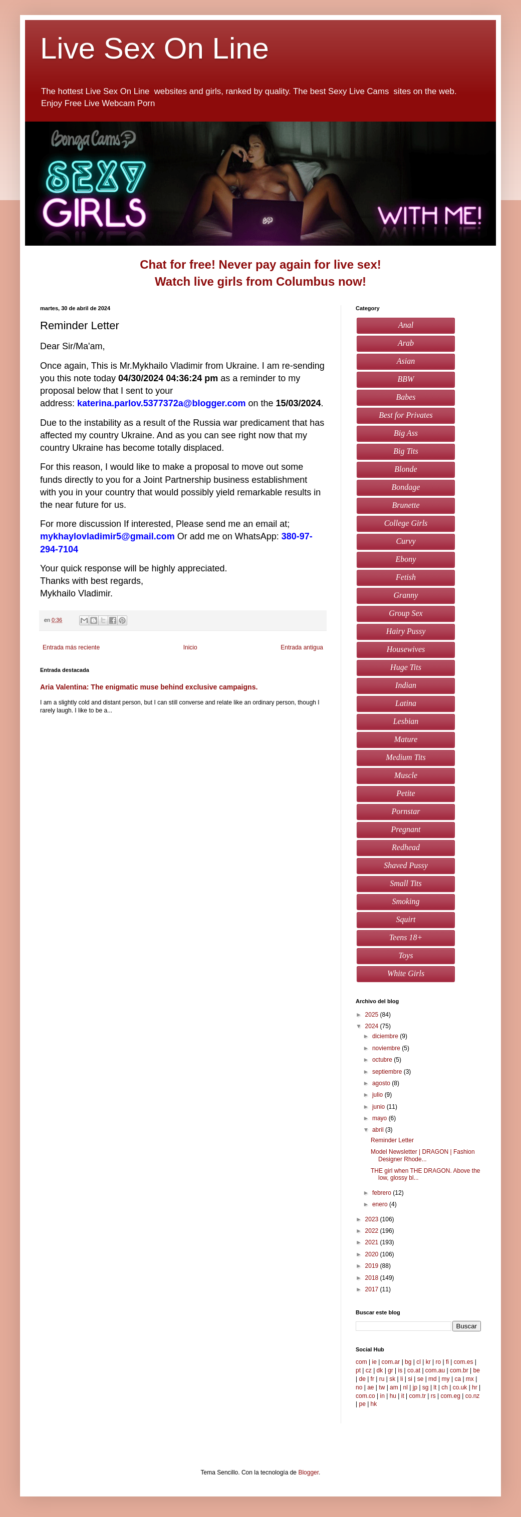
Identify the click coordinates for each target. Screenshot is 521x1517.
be (476, 1370)
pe (362, 1403)
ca (457, 1378)
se (420, 1378)
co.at (413, 1370)
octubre (383, 1059)
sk (392, 1378)
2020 (372, 1254)
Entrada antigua (302, 647)
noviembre (387, 1048)
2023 (372, 1219)
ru (382, 1378)
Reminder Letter (392, 1140)
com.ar (391, 1361)
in (382, 1395)
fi (447, 1361)
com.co (365, 1395)
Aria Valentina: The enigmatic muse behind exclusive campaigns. (148, 687)
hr (474, 1387)
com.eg (450, 1395)
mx (470, 1378)
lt (434, 1387)
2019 (372, 1265)
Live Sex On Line (159, 48)
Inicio (190, 647)
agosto (382, 1083)
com (361, 1361)
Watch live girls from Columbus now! (260, 281)
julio (378, 1094)
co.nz (472, 1395)
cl (418, 1361)
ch (444, 1387)
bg (408, 1361)
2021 (372, 1242)
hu (393, 1395)
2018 (372, 1277)
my (446, 1378)
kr (428, 1361)
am (394, 1387)
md (432, 1378)
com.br (459, 1370)
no (359, 1387)
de (362, 1378)
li (401, 1378)
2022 (372, 1230)
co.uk (460, 1387)
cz (369, 1370)
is (400, 1370)
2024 (372, 1026)
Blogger (308, 1472)
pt (358, 1370)
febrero (382, 1192)
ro (438, 1361)
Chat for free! (177, 264)
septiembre (388, 1071)
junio (379, 1106)
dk (380, 1370)
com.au (435, 1370)
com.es (463, 1361)
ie (374, 1361)
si (410, 1378)
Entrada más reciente (71, 647)
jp (415, 1387)
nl (405, 1387)
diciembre (386, 1036)
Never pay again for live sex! (300, 264)
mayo (380, 1118)
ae (370, 1387)
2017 (372, 1289)
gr (390, 1370)
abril (378, 1129)
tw (382, 1387)
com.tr (417, 1395)
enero (380, 1204)
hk (374, 1403)
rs (433, 1395)
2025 (372, 1014)
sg (425, 1387)
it (402, 1395)
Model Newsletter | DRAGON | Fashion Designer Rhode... (423, 1155)
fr (372, 1378)
